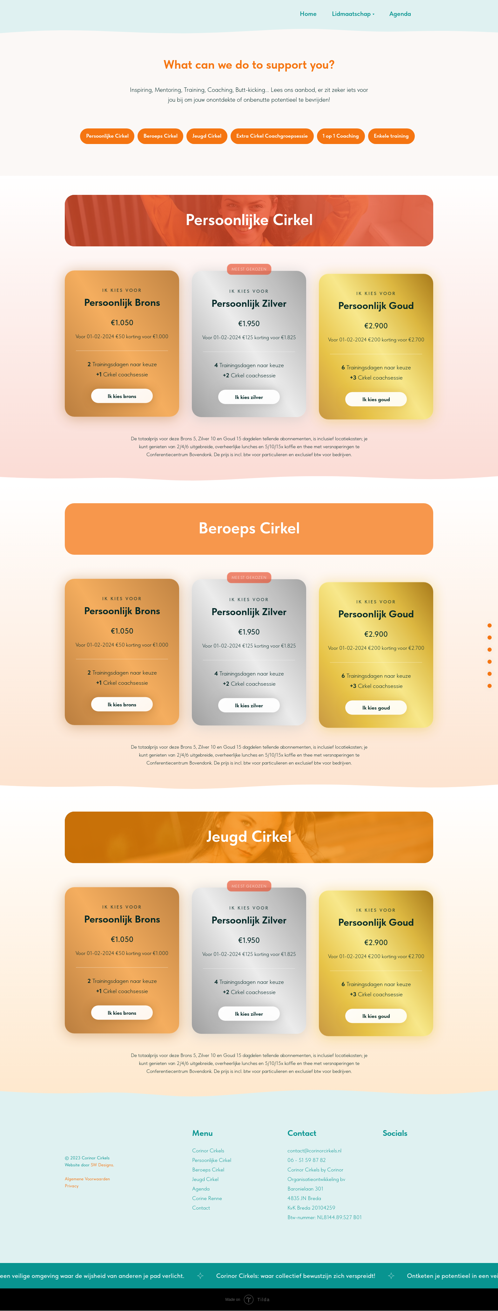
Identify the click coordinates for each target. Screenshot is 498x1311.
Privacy (71, 1186)
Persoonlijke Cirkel (106, 136)
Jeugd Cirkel (206, 136)
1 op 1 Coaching (341, 136)
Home (308, 13)
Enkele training (392, 136)
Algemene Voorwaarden (87, 1179)
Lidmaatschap (351, 13)
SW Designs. (102, 1165)
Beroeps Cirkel (160, 136)
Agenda (400, 13)
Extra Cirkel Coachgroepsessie (272, 136)
